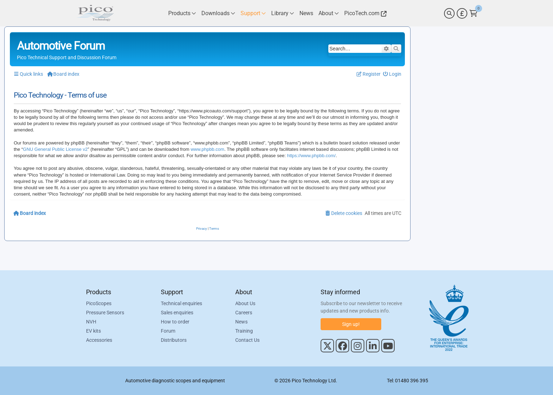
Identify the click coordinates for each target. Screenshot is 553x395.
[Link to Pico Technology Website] (364, 13)
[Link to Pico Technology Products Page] (182, 13)
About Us (245, 303)
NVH (91, 322)
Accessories (99, 340)
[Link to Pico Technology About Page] (328, 13)
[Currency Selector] (462, 13)
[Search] (449, 13)
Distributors (174, 340)
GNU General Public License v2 (55, 149)
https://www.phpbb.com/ (311, 155)
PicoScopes (98, 303)
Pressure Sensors (105, 312)
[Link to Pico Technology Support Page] (253, 13)
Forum (168, 331)
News (241, 322)
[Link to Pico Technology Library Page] (282, 13)
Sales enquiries (177, 312)
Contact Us (247, 340)
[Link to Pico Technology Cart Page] (473, 13)
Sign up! (351, 324)
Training (244, 331)
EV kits (93, 331)
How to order (175, 322)
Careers (243, 312)
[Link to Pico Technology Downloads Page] (218, 13)
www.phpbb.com (207, 149)
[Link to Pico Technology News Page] (306, 13)
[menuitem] (392, 74)
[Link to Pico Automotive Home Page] (94, 13)
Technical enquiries (181, 303)
